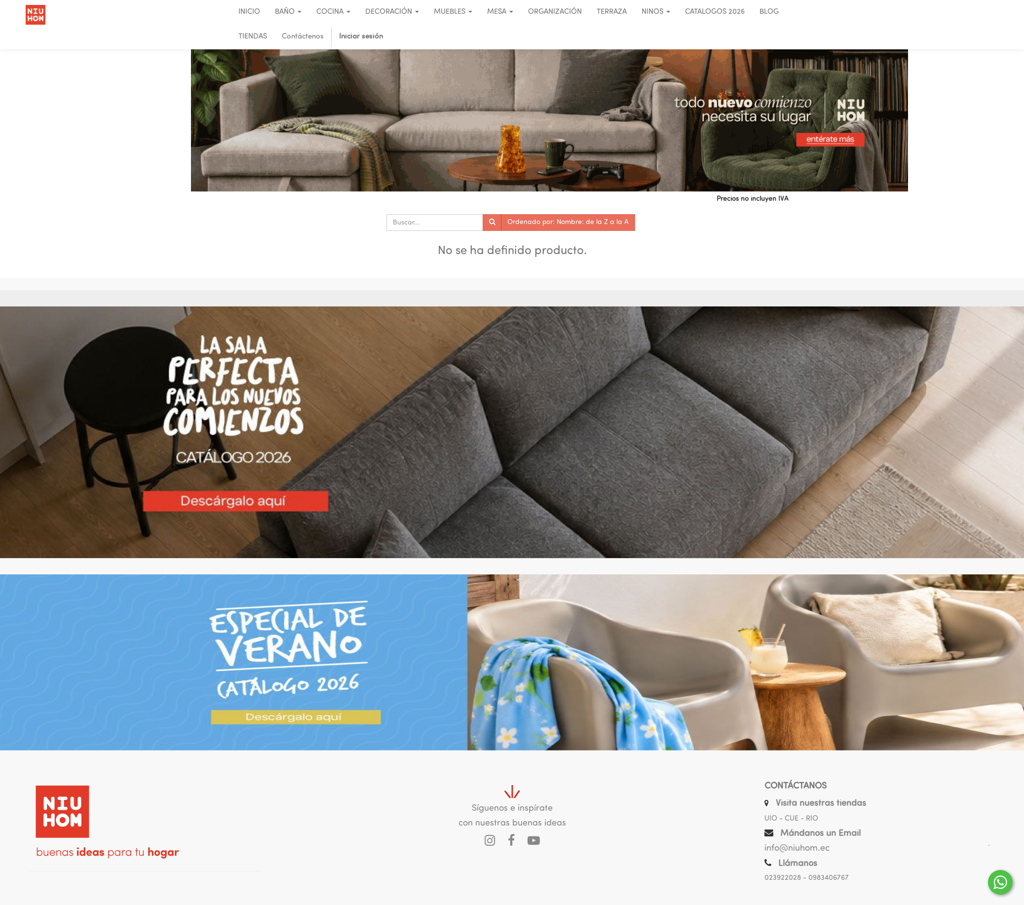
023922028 (782, 878)
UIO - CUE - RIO (791, 819)
